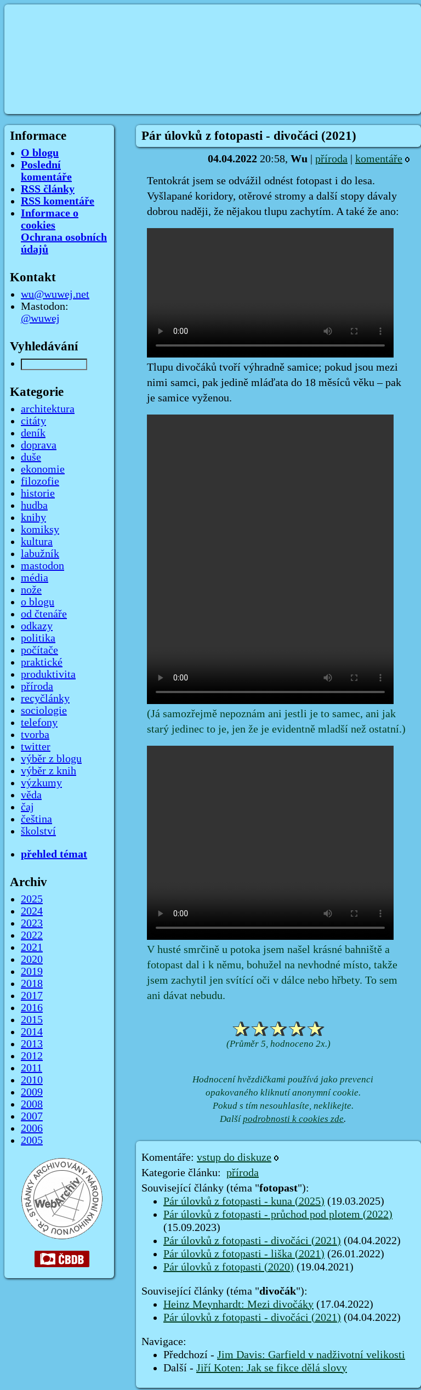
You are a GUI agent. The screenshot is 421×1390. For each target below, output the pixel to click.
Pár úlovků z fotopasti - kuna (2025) (244, 1201)
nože (31, 590)
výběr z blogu (51, 759)
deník (33, 433)
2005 (32, 1140)
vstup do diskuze (234, 1157)
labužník (40, 554)
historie (38, 493)
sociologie (44, 711)
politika (38, 638)
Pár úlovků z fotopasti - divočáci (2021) (252, 1241)
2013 (32, 1044)
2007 (32, 1116)
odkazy (37, 626)
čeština (36, 819)
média (34, 578)
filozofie (40, 481)
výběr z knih (48, 771)
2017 (32, 996)
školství (38, 831)
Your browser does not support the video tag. (270, 293)
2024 (32, 911)
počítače (39, 650)
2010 (32, 1080)
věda (31, 795)
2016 (32, 1008)
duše (31, 457)
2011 (31, 1068)
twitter (35, 747)
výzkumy (41, 783)
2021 (32, 947)
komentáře (378, 159)
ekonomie (43, 469)
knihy (33, 518)
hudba (34, 506)
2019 (32, 972)
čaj (27, 807)
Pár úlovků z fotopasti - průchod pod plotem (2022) (277, 1215)
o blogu (37, 602)
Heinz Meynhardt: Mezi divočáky (238, 1304)
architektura (48, 409)
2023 (32, 923)
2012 (32, 1056)
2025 (32, 899)
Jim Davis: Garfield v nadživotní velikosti (311, 1355)
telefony (39, 723)
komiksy (40, 530)
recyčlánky (45, 699)
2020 (32, 960)
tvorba (35, 735)
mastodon (42, 566)
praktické (41, 662)
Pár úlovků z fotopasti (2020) (228, 1267)
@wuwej (40, 319)
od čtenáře (44, 614)
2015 (32, 1020)
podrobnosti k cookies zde (293, 1119)
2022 (32, 935)
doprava (38, 445)
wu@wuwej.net (55, 294)
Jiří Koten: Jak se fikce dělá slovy (271, 1368)
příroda (331, 159)
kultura (37, 542)
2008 (32, 1104)
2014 (32, 1032)
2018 (32, 984)
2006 (32, 1128)
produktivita (48, 674)
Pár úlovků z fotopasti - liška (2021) (244, 1254)
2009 (32, 1092)
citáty (33, 421)
